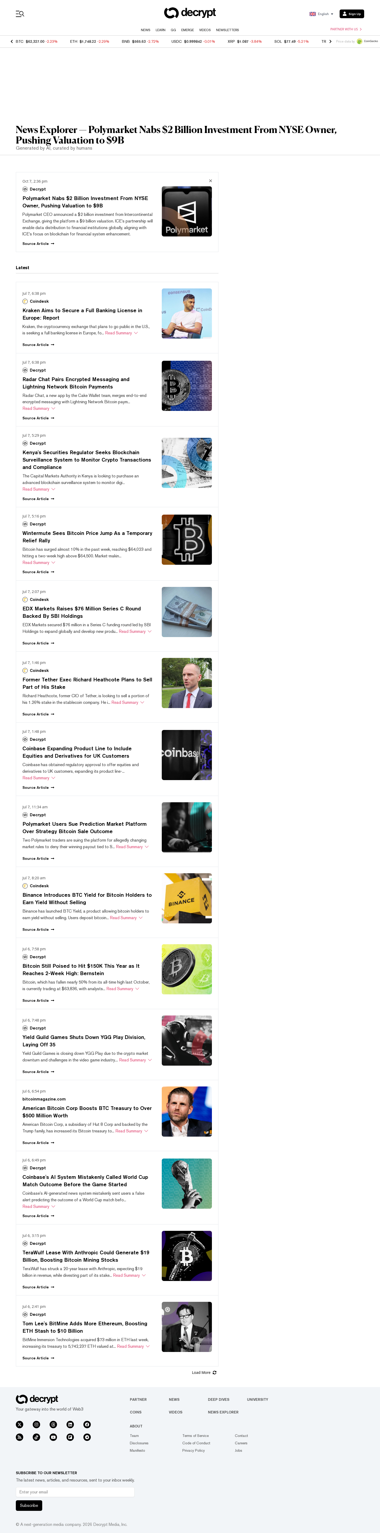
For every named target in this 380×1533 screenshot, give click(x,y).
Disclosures (139, 1443)
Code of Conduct (196, 1443)
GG (173, 30)
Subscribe (29, 1505)
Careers (241, 1443)
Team (134, 1436)
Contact (241, 1436)
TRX (325, 41)
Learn (160, 30)
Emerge (187, 30)
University (257, 1399)
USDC (177, 41)
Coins (135, 1412)
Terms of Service (195, 1436)
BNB (126, 41)
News (145, 30)
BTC (19, 41)
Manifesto (137, 1450)
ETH (73, 41)
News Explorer (223, 1412)
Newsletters (227, 30)
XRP (231, 41)
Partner (138, 1399)
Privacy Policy (193, 1450)
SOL (278, 41)
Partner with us (346, 29)
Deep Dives (218, 1399)
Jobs (238, 1450)
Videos (205, 30)
